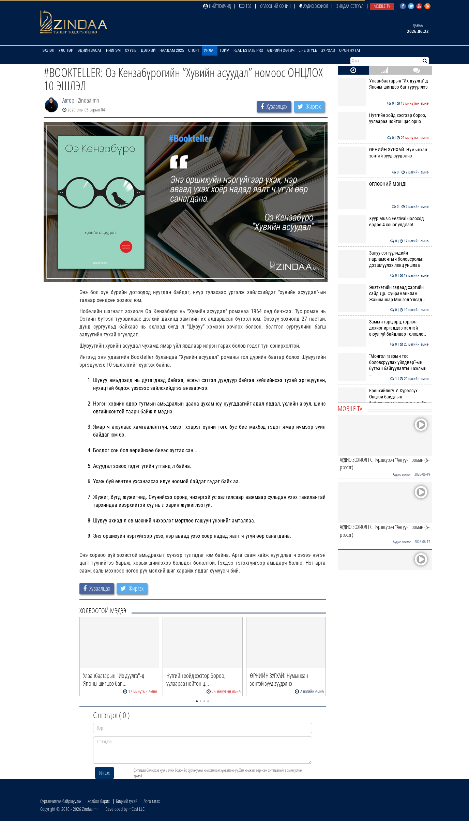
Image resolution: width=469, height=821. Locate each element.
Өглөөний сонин (275, 6)
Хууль (131, 50)
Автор (68, 100)
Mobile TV (382, 6)
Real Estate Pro (248, 50)
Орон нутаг (350, 50)
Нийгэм (113, 50)
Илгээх (104, 773)
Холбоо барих (99, 801)
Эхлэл (48, 50)
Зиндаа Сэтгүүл (349, 6)
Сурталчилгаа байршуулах (60, 801)
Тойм (224, 50)
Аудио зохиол (313, 6)
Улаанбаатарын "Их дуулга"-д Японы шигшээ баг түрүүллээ (383, 84)
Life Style (308, 50)
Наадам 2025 (172, 50)
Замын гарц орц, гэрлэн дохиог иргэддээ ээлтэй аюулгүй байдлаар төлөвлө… (383, 328)
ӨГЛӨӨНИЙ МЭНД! (383, 184)
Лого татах (151, 801)
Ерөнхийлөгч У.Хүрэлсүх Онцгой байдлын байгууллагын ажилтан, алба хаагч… (383, 399)
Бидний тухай (126, 801)
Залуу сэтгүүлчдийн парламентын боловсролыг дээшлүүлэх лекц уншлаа (383, 259)
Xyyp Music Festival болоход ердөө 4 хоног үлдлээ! (383, 221)
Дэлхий (148, 50)
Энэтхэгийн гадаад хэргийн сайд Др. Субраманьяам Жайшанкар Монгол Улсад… (383, 293)
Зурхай (328, 50)
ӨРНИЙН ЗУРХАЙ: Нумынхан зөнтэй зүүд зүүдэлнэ (383, 153)
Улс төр (65, 50)
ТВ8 (245, 6)
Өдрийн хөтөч (280, 50)
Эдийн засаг (89, 50)
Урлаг (209, 50)
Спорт (194, 50)
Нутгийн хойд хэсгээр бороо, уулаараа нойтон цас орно (383, 118)
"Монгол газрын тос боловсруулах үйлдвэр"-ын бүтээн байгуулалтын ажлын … (383, 365)
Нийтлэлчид (217, 6)
